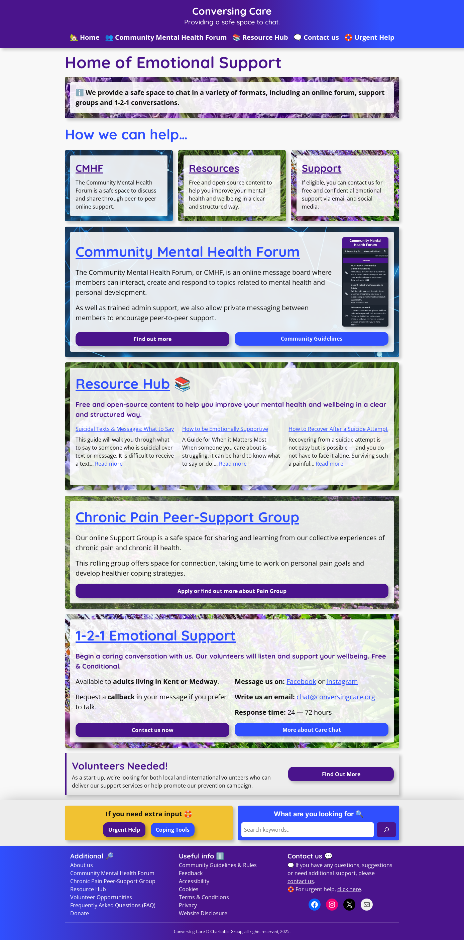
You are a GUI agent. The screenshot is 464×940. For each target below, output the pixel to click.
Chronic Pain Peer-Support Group (187, 517)
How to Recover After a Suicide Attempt (338, 429)
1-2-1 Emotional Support (156, 635)
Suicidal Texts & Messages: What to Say (125, 429)
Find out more (152, 339)
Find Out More (341, 774)
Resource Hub (123, 383)
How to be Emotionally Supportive (225, 429)
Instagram (342, 681)
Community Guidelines (311, 338)
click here (349, 889)
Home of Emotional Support (173, 62)
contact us (300, 881)
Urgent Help (124, 829)
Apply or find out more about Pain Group (232, 591)
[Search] (386, 829)
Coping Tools (173, 829)
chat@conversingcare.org (336, 696)
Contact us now (152, 730)
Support (321, 168)
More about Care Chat (311, 729)
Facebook (301, 681)
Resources (214, 168)
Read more (109, 463)
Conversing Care (232, 11)
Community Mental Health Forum (188, 251)
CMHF (89, 168)
